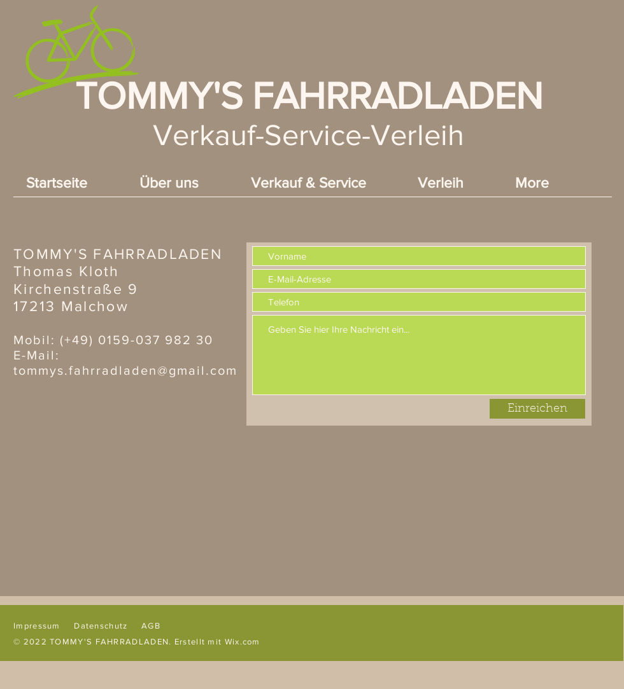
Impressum (36, 625)
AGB (150, 625)
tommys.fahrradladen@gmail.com (125, 370)
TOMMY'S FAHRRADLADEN (308, 95)
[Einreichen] (537, 409)
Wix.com (242, 641)
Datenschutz (100, 625)
